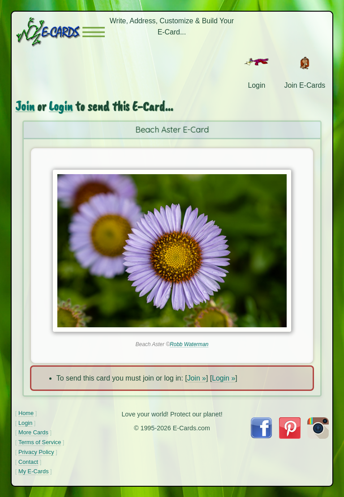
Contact (28, 461)
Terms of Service (39, 442)
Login (61, 106)
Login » (223, 378)
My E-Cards (33, 471)
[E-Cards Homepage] (48, 32)
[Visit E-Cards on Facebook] (261, 436)
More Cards (33, 432)
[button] (93, 32)
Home (26, 413)
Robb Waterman (189, 344)
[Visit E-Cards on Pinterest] (290, 436)
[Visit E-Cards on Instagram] (318, 436)
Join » (196, 378)
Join (24, 106)
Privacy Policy (36, 452)
